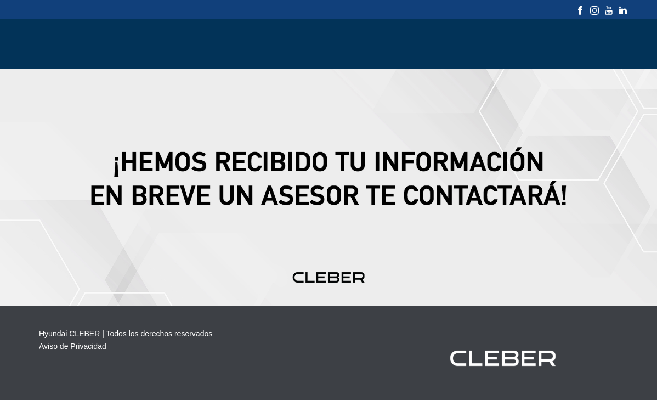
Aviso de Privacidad (72, 346)
